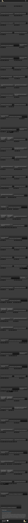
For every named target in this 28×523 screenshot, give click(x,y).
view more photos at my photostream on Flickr (6, 511)
